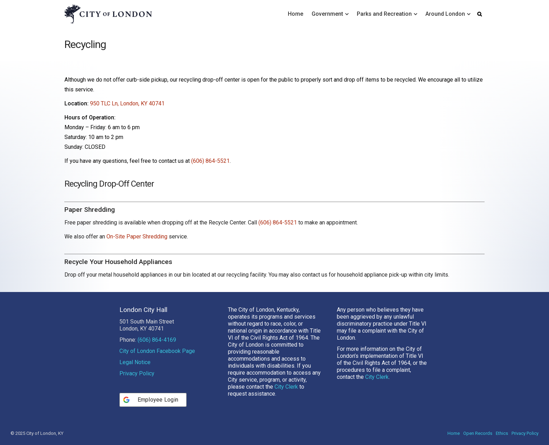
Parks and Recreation (384, 14)
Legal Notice (135, 362)
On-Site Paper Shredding (136, 236)
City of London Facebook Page (157, 351)
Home (295, 14)
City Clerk (286, 386)
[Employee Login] (153, 400)
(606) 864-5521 (210, 161)
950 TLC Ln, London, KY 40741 (127, 103)
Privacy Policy (136, 373)
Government (327, 14)
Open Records (477, 433)
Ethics (502, 433)
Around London (445, 14)
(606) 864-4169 (157, 339)
